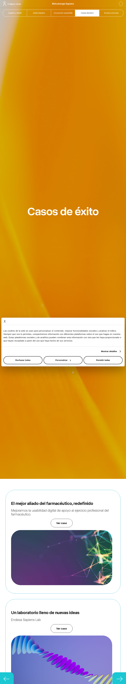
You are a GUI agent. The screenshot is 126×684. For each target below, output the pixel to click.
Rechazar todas (23, 360)
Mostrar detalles (109, 351)
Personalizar (63, 360)
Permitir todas (103, 360)
